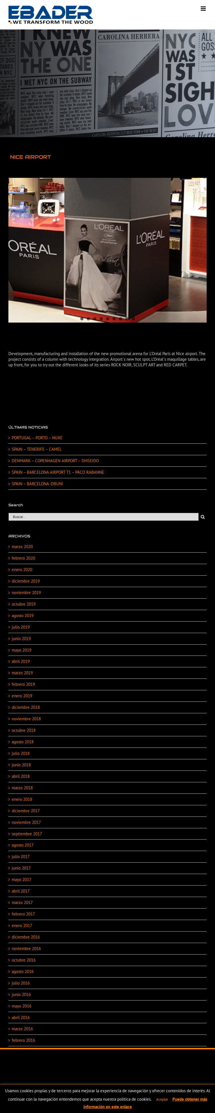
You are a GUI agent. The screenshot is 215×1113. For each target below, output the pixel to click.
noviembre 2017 (26, 822)
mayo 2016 (21, 1006)
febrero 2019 (23, 684)
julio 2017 (21, 856)
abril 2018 (21, 776)
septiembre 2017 (27, 833)
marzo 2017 (22, 902)
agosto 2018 (23, 741)
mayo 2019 (21, 650)
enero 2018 (22, 799)
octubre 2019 (24, 604)
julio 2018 (21, 753)
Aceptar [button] (162, 1099)
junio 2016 (21, 994)
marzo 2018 (22, 787)
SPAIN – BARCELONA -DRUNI (37, 483)
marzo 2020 (22, 546)
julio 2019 (21, 627)
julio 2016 (21, 983)
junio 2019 (21, 638)
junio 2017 (21, 868)
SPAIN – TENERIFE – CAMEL (37, 449)
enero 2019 (22, 695)
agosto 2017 (23, 845)
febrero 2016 (23, 1040)
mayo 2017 (21, 879)
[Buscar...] (103, 517)
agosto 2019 (23, 615)
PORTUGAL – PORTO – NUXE (37, 437)
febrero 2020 (23, 558)
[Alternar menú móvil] (204, 9)
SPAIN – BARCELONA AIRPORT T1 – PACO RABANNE (58, 472)
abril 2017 (21, 891)
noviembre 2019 (26, 592)
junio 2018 (21, 764)
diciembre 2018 (26, 707)
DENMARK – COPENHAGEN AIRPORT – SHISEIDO (55, 460)
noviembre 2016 (26, 948)
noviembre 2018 (26, 718)
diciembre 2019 (26, 581)
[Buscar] (202, 517)
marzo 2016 (22, 1028)
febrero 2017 (23, 914)
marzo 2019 (22, 672)
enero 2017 (22, 925)
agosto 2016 (23, 971)
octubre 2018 (24, 730)
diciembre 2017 (26, 810)
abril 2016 (21, 1017)
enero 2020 (22, 569)
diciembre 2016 (26, 937)
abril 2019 (21, 661)
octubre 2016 (24, 960)
